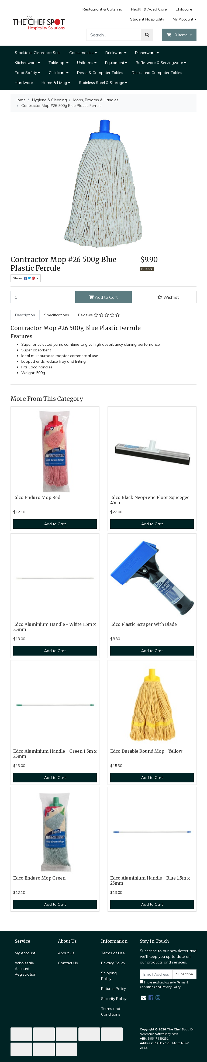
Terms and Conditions (110, 1011)
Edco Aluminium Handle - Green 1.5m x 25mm (54, 754)
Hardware (24, 82)
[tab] (25, 315)
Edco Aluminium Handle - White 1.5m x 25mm (54, 627)
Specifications (56, 315)
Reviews (99, 315)
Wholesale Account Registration (25, 969)
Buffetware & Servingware (159, 62)
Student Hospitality (147, 19)
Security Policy (113, 998)
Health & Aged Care (149, 9)
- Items (178, 34)
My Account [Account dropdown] (183, 19)
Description (25, 315)
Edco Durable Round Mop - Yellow (146, 751)
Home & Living (54, 82)
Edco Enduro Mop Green (39, 878)
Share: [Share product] (24, 278)
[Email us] (143, 997)
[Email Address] (156, 974)
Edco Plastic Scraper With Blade (143, 624)
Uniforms (85, 62)
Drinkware (114, 52)
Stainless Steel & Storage (101, 82)
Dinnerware (145, 52)
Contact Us (68, 963)
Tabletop (57, 62)
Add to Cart (103, 297)
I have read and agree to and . (164, 984)
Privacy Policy (113, 963)
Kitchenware (26, 62)
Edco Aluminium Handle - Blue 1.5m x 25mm (150, 881)
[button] (168, 297)
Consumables (81, 52)
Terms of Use (113, 953)
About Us (66, 953)
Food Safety (26, 72)
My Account (25, 953)
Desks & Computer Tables (100, 72)
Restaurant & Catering (102, 9)
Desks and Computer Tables (157, 72)
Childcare (183, 9)
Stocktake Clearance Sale (38, 52)
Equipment (114, 62)
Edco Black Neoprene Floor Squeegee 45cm (149, 500)
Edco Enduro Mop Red (36, 497)
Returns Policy (113, 988)
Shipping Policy (109, 976)
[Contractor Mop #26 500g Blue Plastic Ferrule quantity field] (39, 297)
